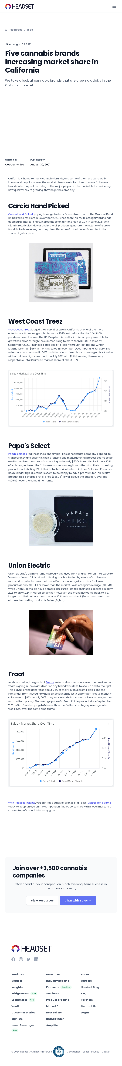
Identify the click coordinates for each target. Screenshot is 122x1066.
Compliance (74, 1051)
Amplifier (52, 1025)
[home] (19, 6)
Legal (86, 1051)
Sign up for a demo (99, 803)
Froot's (50, 682)
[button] (114, 6)
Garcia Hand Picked (20, 214)
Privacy (95, 1051)
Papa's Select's (17, 454)
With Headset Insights (21, 803)
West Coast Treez (19, 329)
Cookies (106, 1051)
